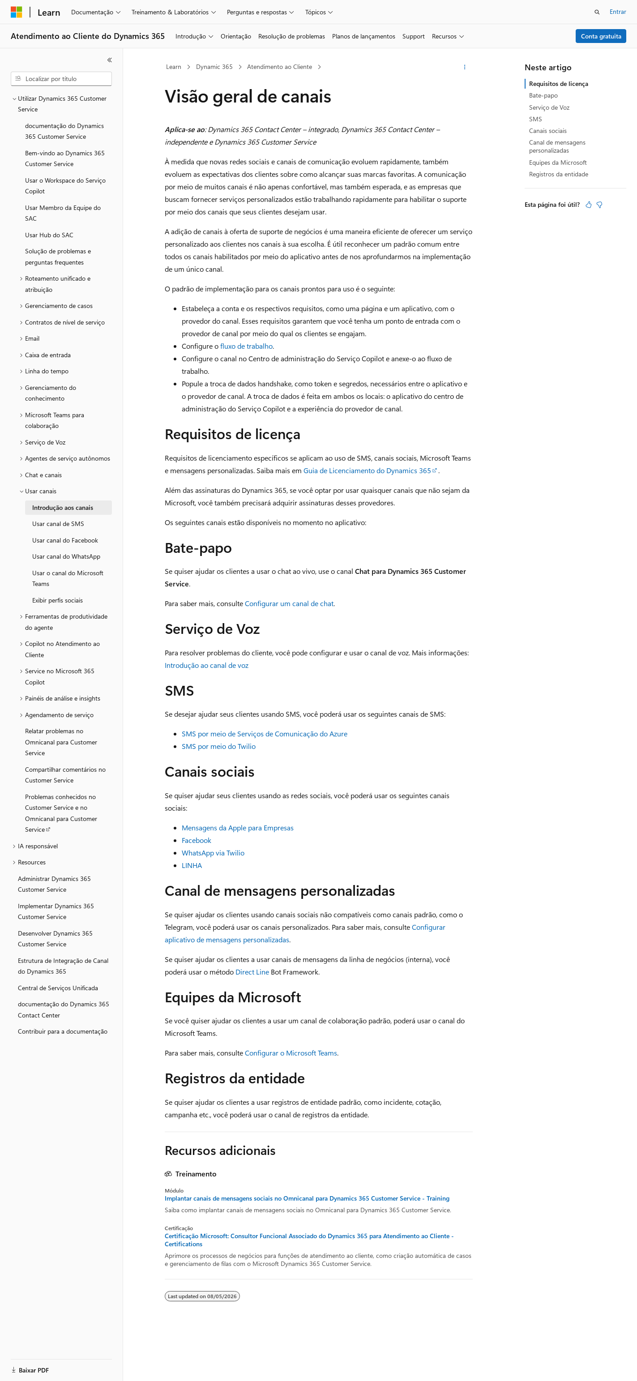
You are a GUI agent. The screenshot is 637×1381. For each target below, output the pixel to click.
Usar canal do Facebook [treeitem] (65, 540)
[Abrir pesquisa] (597, 12)
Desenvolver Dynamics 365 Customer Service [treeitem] (55, 939)
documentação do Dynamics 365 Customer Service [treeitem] (64, 131)
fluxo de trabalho (246, 346)
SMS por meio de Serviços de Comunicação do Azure (264, 733)
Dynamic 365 (214, 66)
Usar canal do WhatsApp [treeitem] (66, 556)
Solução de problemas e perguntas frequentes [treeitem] (58, 256)
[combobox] (61, 79)
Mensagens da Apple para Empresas (238, 827)
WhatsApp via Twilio (213, 852)
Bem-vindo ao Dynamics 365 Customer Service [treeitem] (65, 158)
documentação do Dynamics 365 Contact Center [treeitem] (63, 1009)
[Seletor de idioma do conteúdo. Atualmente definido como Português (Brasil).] (44, 1366)
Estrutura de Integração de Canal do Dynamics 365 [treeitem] (63, 966)
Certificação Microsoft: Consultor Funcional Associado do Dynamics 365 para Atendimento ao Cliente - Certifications (309, 1240)
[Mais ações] (464, 67)
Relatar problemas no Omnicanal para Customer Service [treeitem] (61, 742)
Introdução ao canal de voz (206, 665)
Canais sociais (548, 130)
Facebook (196, 840)
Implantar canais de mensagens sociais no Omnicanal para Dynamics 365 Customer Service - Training (307, 1198)
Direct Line (252, 971)
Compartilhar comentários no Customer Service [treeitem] (65, 775)
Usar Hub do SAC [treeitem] (49, 235)
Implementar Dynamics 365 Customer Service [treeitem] (56, 911)
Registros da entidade (558, 174)
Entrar (618, 11)
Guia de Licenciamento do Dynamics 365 (367, 470)
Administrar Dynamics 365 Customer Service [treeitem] (54, 884)
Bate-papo (543, 95)
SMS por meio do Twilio (219, 746)
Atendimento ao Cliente (279, 66)
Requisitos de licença (558, 83)
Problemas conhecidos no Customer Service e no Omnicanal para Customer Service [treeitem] (61, 813)
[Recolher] (109, 60)
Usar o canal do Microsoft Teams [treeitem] (67, 578)
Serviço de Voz (549, 107)
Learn (173, 66)
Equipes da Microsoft (558, 162)
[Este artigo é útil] (588, 204)
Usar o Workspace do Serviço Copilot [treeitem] (65, 186)
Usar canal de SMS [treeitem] (58, 523)
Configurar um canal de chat (289, 603)
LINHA (192, 865)
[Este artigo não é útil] (599, 204)
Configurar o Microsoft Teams (291, 1052)
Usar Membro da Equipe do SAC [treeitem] (63, 213)
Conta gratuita (601, 36)
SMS (535, 119)
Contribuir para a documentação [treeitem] (62, 1031)
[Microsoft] (16, 12)
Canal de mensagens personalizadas (557, 146)
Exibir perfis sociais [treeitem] (57, 600)
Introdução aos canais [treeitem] (62, 507)
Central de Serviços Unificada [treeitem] (58, 987)
